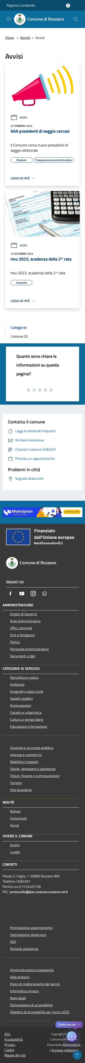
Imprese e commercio (26, 754)
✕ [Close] (79, 1024)
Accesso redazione (64, 1050)
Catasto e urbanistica (26, 712)
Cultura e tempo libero (26, 719)
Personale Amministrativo (29, 649)
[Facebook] (10, 593)
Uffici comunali (21, 628)
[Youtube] (21, 593)
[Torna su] (77, 1055)
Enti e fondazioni (22, 635)
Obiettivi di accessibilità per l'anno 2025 (39, 1012)
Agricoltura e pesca (24, 677)
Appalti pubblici (21, 698)
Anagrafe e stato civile (26, 691)
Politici (15, 642)
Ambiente (17, 684)
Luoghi (15, 852)
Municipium (71, 1044)
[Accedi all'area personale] (68, 5)
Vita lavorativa (21, 789)
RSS (7, 1034)
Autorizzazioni (20, 705)
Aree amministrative (25, 621)
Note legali (18, 998)
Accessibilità (13, 1039)
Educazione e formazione (28, 726)
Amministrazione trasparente (32, 970)
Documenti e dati (22, 656)
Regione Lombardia (21, 5)
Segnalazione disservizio (28, 934)
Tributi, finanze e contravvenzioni (35, 775)
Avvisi (18, 117)
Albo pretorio (19, 977)
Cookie (9, 1049)
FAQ (13, 941)
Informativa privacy (24, 991)
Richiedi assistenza (24, 948)
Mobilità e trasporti (24, 761)
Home (9, 37)
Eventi (15, 845)
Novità (25, 37)
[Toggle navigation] (8, 18)
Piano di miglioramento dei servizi (35, 984)
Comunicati (18, 818)
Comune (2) (19, 336)
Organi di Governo (23, 614)
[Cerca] (75, 19)
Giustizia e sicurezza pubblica (31, 747)
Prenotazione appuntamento (31, 927)
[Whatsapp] (44, 593)
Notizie (15, 811)
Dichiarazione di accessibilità (31, 1005)
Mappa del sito (15, 1055)
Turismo (16, 782)
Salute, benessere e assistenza (33, 768)
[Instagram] (33, 593)
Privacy (9, 1044)
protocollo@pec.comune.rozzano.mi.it (39, 891)
